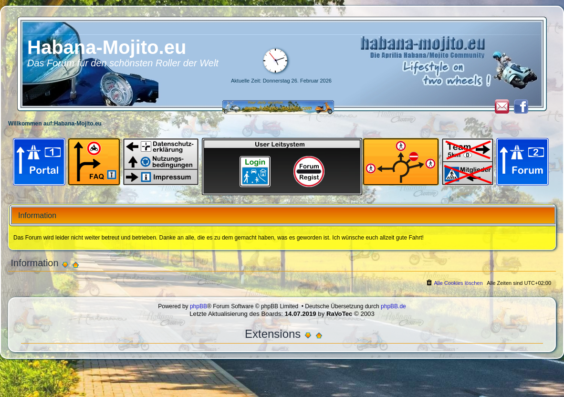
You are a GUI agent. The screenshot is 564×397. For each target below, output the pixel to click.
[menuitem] (453, 283)
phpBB (198, 306)
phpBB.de (393, 306)
